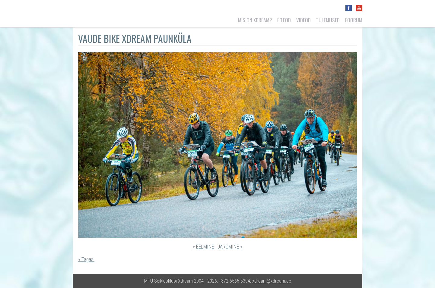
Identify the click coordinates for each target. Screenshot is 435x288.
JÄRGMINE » (229, 247)
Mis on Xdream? (255, 20)
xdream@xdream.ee (271, 281)
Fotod (284, 20)
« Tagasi (86, 259)
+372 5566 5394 (234, 281)
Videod (303, 20)
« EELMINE (203, 247)
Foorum (353, 20)
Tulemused (328, 20)
